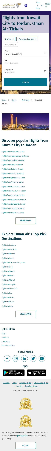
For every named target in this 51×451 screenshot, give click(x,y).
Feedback (5, 338)
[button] (27, 39)
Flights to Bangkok (9, 284)
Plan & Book (40, 5)
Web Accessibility (8, 346)
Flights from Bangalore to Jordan (14, 200)
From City (19, 386)
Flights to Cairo (7, 306)
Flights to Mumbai (8, 271)
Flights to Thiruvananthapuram (13, 263)
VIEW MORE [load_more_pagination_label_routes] (25, 220)
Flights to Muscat (8, 280)
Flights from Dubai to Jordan (12, 169)
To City (14, 383)
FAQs (4, 334)
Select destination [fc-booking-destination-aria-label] (11, 63)
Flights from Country (31, 386)
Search (25, 82)
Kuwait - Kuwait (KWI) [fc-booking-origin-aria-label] (13, 54)
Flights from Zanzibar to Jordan (13, 204)
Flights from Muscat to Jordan (13, 152)
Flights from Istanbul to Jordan (13, 208)
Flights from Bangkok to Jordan (13, 178)
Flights (13, 100)
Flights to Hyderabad (9, 289)
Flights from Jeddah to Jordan (13, 213)
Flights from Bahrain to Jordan (13, 187)
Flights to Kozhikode (9, 249)
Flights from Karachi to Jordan (13, 195)
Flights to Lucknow (9, 245)
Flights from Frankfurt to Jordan (14, 191)
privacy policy (22, 436)
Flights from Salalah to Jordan (13, 160)
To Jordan (25, 100)
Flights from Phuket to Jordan (13, 182)
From (7, 51)
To (6, 60)
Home (4, 100)
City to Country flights (41, 383)
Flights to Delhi (7, 267)
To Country (6, 383)
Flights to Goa (7, 293)
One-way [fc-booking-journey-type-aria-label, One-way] (8, 39)
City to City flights (25, 383)
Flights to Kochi (7, 258)
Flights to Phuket (8, 302)
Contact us (6, 342)
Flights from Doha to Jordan (12, 165)
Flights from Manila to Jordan (13, 173)
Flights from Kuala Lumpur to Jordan (15, 156)
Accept (25, 445)
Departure (9, 70)
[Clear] (45, 53)
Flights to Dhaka (8, 298)
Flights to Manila (8, 276)
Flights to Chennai (8, 254)
